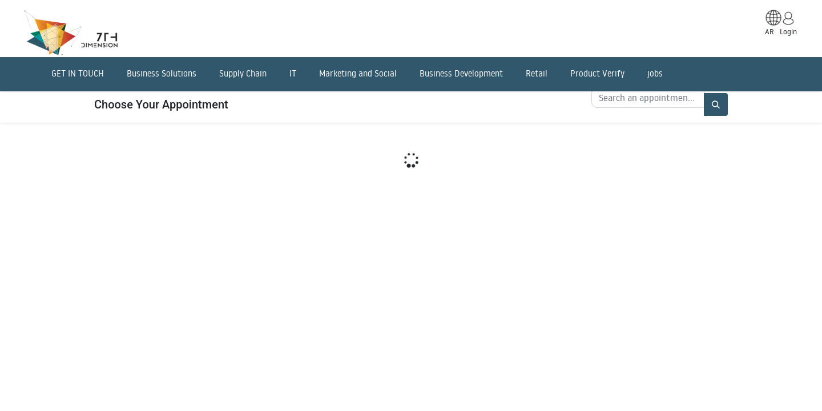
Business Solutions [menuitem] (161, 73)
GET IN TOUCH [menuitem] (77, 73)
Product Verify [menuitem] (597, 73)
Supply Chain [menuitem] (243, 73)
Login (788, 31)
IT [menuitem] (292, 73)
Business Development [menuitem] (461, 73)
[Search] (716, 104)
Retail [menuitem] (536, 73)
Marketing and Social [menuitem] (358, 73)
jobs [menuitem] (655, 73)
